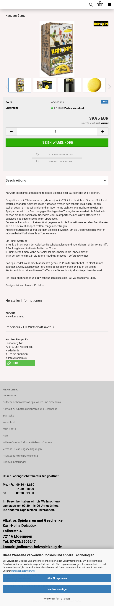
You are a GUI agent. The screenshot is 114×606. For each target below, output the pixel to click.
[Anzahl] (57, 131)
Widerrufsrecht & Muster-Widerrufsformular (28, 442)
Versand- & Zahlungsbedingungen (22, 449)
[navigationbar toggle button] (109, 4)
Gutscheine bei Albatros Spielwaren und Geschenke (32, 402)
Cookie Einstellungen (15, 462)
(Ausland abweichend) (74, 108)
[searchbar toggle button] (90, 4)
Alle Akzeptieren (57, 578)
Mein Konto (9, 428)
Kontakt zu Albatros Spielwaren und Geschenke (30, 408)
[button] (108, 86)
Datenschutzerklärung (23, 570)
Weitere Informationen (57, 598)
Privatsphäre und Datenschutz (20, 455)
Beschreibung (16, 180)
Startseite (8, 415)
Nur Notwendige (57, 589)
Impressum (9, 395)
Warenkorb (9, 422)
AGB (5, 435)
